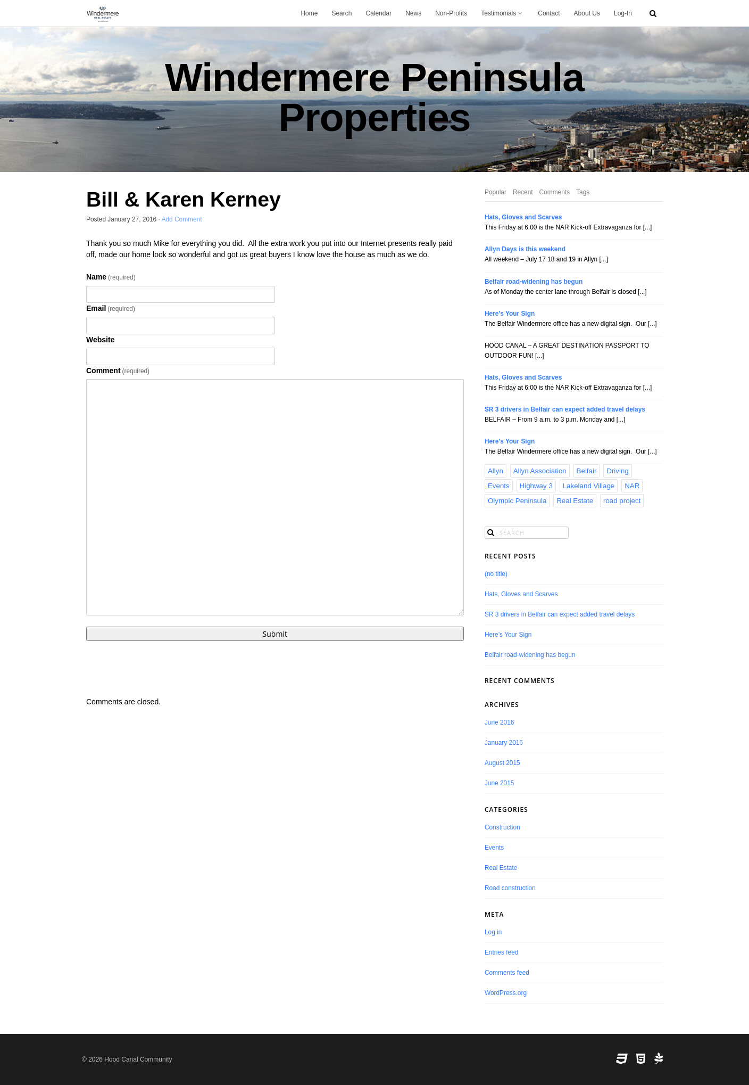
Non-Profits (451, 13)
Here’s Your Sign (508, 634)
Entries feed (501, 952)
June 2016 (499, 722)
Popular (495, 192)
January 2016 (504, 742)
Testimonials (502, 13)
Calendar (378, 13)
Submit (275, 634)
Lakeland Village (589, 486)
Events (499, 486)
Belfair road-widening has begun (533, 281)
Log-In (623, 13)
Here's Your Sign (510, 313)
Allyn (495, 471)
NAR (632, 486)
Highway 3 (536, 486)
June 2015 (499, 783)
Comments (554, 192)
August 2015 (502, 763)
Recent (523, 192)
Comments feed (507, 972)
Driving (617, 471)
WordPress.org (506, 993)
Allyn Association (540, 471)
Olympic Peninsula (517, 501)
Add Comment (182, 219)
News (413, 13)
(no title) (496, 574)
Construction (502, 827)
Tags (582, 192)
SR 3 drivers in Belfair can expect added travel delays (565, 409)
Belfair (587, 471)
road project (621, 501)
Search (341, 13)
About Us (587, 13)
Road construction (510, 888)
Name (111, 277)
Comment (117, 370)
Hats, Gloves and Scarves (523, 217)
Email (110, 308)
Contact (549, 13)
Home (309, 13)
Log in (493, 932)
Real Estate (574, 501)
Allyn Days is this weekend (525, 249)
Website (100, 339)
